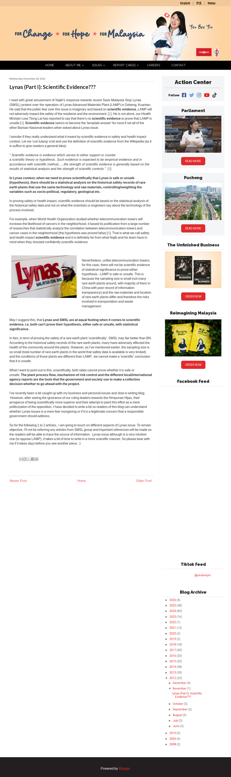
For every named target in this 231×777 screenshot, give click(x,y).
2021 (173, 627)
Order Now (193, 296)
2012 (173, 678)
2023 (173, 616)
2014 (173, 666)
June (176, 726)
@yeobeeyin (203, 575)
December (180, 683)
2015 (173, 661)
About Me (73, 65)
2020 (173, 633)
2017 (173, 650)
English (185, 2)
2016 (173, 655)
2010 (173, 733)
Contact (178, 65)
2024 (173, 611)
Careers (153, 65)
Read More (193, 161)
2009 (173, 738)
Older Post (144, 481)
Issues (97, 65)
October (178, 703)
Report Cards (124, 65)
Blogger (124, 768)
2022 (173, 622)
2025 (173, 605)
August (178, 715)
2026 (173, 600)
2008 (173, 744)
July (176, 720)
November (180, 688)
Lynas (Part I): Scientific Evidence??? (187, 695)
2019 (173, 639)
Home (49, 65)
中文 (199, 2)
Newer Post (18, 481)
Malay (211, 2)
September (180, 709)
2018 (173, 644)
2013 (173, 672)
